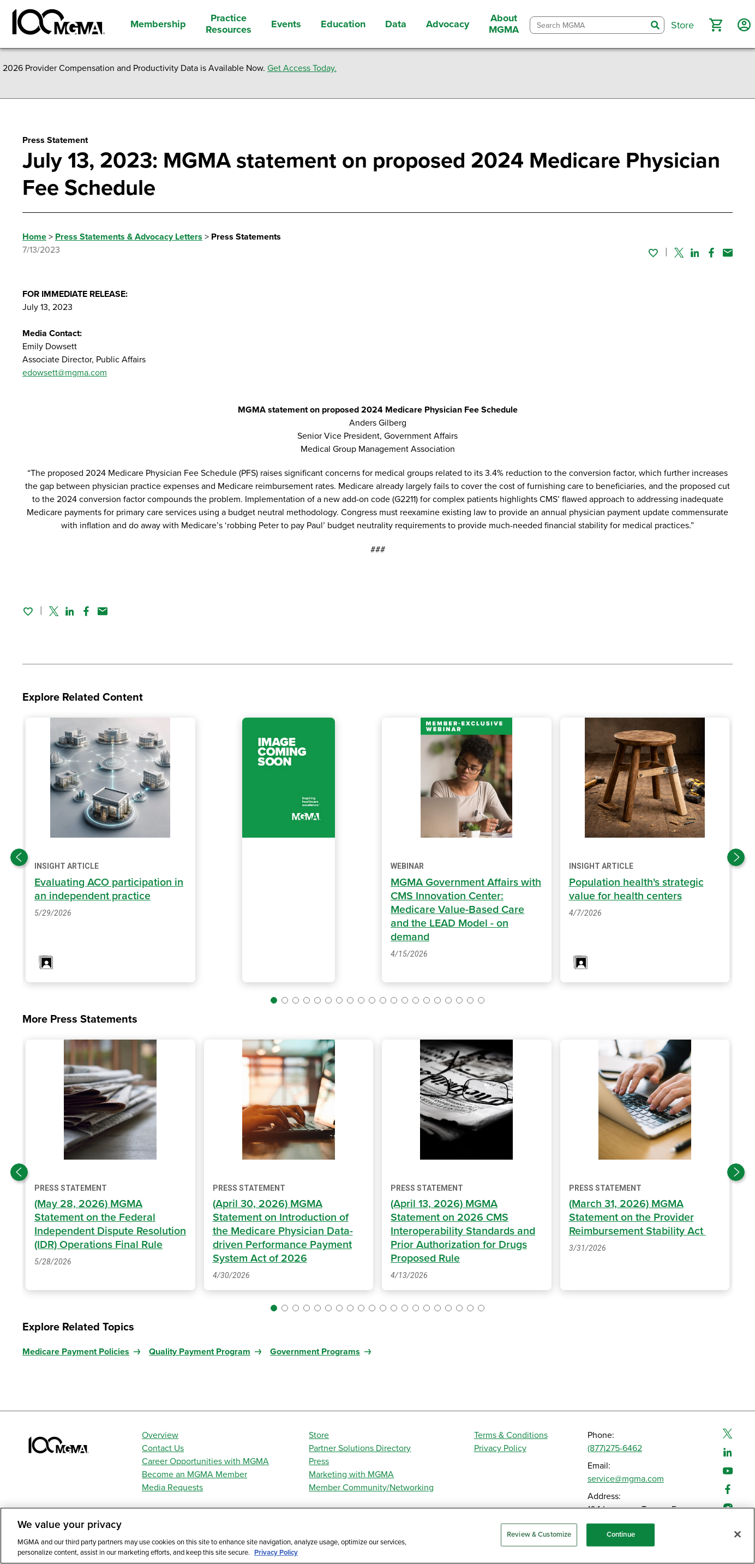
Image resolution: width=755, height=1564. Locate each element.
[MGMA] (57, 24)
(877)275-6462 (615, 1448)
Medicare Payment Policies (75, 1351)
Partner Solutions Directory (360, 1448)
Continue (621, 1534)
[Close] (738, 1535)
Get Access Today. (302, 68)
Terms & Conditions (511, 1435)
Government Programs (315, 1351)
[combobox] (588, 25)
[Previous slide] (19, 857)
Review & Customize (539, 1534)
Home (34, 236)
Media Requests (172, 1487)
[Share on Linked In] (695, 253)
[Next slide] (736, 857)
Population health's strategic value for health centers (637, 889)
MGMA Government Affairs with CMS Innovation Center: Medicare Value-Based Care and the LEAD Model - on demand (459, 910)
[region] (377, 1535)
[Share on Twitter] (679, 253)
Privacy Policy (500, 1448)
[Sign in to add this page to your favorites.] (653, 252)
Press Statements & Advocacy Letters (128, 236)
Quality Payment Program (199, 1351)
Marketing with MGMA (351, 1474)
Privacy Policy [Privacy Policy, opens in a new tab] (276, 1552)
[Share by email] (728, 253)
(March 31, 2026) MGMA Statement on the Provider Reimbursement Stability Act (639, 1217)
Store (319, 1435)
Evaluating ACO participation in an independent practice (110, 889)
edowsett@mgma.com (64, 372)
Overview (160, 1435)
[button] (716, 25)
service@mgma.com (626, 1478)
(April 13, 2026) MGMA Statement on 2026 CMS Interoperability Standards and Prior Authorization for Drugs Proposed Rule (464, 1231)
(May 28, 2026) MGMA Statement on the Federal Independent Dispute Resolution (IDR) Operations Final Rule (100, 1231)
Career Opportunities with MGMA (205, 1461)
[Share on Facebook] (711, 253)
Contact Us (163, 1448)
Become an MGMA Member (194, 1474)
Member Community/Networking (371, 1487)
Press (319, 1461)
